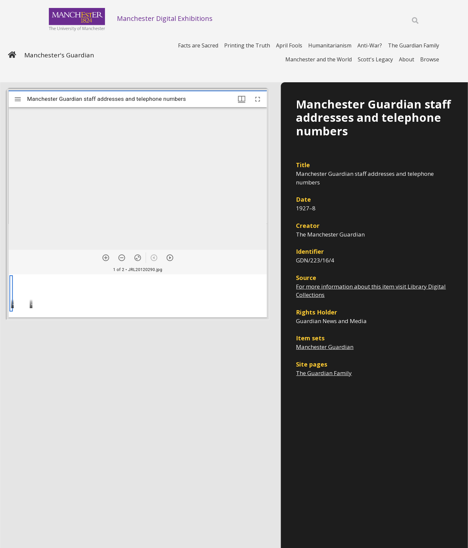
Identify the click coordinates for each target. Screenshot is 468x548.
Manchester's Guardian (59, 55)
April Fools (289, 45)
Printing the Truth (247, 45)
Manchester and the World (318, 59)
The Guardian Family (413, 45)
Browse (429, 59)
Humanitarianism (329, 45)
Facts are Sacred (198, 45)
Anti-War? (369, 45)
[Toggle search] (415, 20)
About (406, 59)
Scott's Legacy (375, 59)
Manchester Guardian (324, 347)
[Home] (12, 55)
